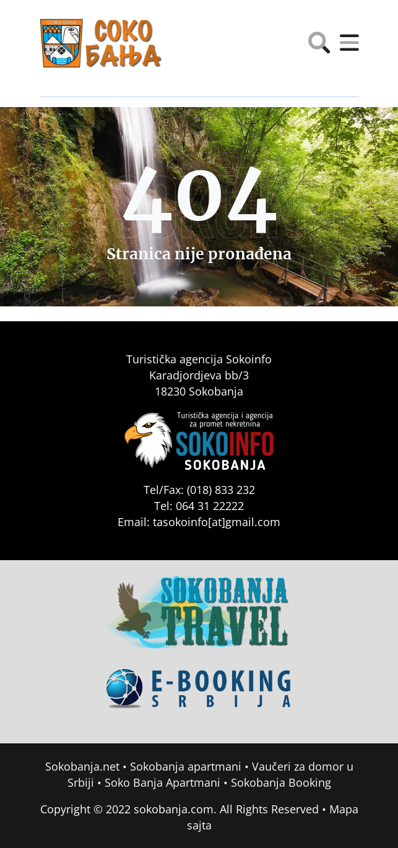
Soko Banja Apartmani (162, 782)
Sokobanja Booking (281, 782)
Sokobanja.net (82, 766)
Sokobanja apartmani (185, 766)
